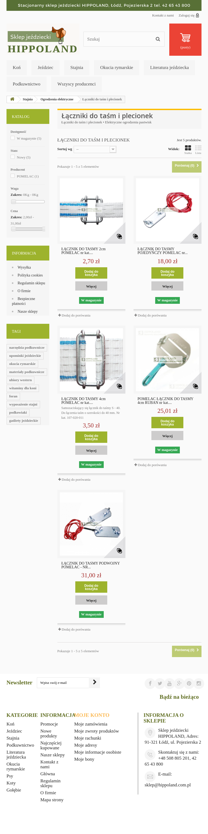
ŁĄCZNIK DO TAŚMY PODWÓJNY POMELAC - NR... (90, 565)
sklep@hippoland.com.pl (168, 784)
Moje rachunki (87, 738)
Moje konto (91, 715)
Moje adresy (85, 745)
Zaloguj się (189, 15)
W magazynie (29, 138)
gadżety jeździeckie (23, 420)
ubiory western (20, 380)
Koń (17, 67)
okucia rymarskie (22, 364)
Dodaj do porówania (76, 315)
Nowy (23, 157)
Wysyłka (24, 267)
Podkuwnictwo (26, 84)
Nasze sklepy (28, 311)
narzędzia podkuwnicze (26, 347)
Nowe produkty (48, 733)
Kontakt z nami (163, 15)
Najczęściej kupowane (50, 745)
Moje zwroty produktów (96, 731)
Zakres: (16, 195)
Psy (9, 776)
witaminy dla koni (22, 388)
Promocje (49, 724)
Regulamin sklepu (31, 283)
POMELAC (28, 176)
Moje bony (84, 759)
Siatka (188, 149)
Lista (198, 149)
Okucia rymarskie (116, 67)
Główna (47, 773)
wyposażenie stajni (23, 404)
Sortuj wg (64, 149)
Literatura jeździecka (169, 67)
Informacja (24, 253)
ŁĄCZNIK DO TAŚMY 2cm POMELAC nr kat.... (83, 251)
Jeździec (45, 67)
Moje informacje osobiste (97, 752)
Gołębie (13, 790)
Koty (11, 783)
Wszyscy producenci (76, 84)
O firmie (24, 291)
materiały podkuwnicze (26, 372)
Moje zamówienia (90, 724)
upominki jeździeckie (25, 356)
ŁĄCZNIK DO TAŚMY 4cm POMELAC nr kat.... (83, 401)
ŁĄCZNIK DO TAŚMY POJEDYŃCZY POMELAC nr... (163, 251)
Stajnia (76, 67)
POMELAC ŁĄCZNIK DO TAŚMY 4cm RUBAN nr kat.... (165, 401)
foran (13, 396)
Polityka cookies (30, 275)
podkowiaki (18, 412)
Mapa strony (51, 799)
